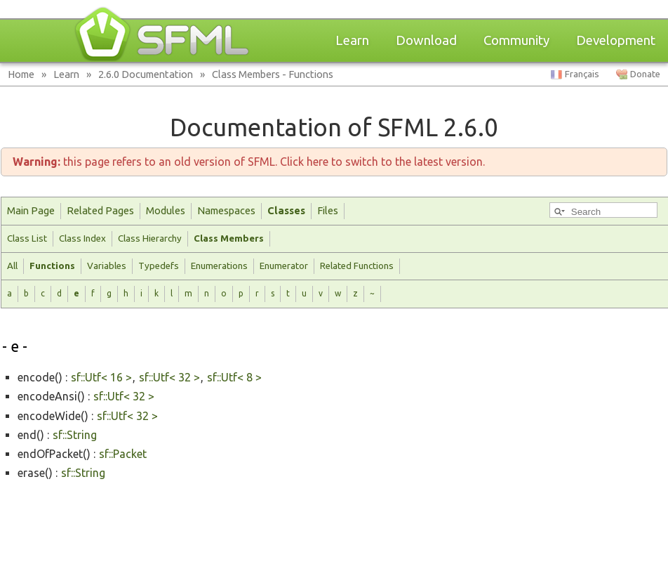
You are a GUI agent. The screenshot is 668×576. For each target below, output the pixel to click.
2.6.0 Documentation (145, 74)
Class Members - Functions (272, 74)
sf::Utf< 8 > (234, 377)
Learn (352, 40)
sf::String (75, 434)
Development (615, 40)
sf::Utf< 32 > (169, 377)
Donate (645, 74)
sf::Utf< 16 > (101, 377)
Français (582, 74)
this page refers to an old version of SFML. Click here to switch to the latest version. (249, 161)
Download (426, 40)
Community (516, 40)
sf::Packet (123, 453)
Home (21, 74)
